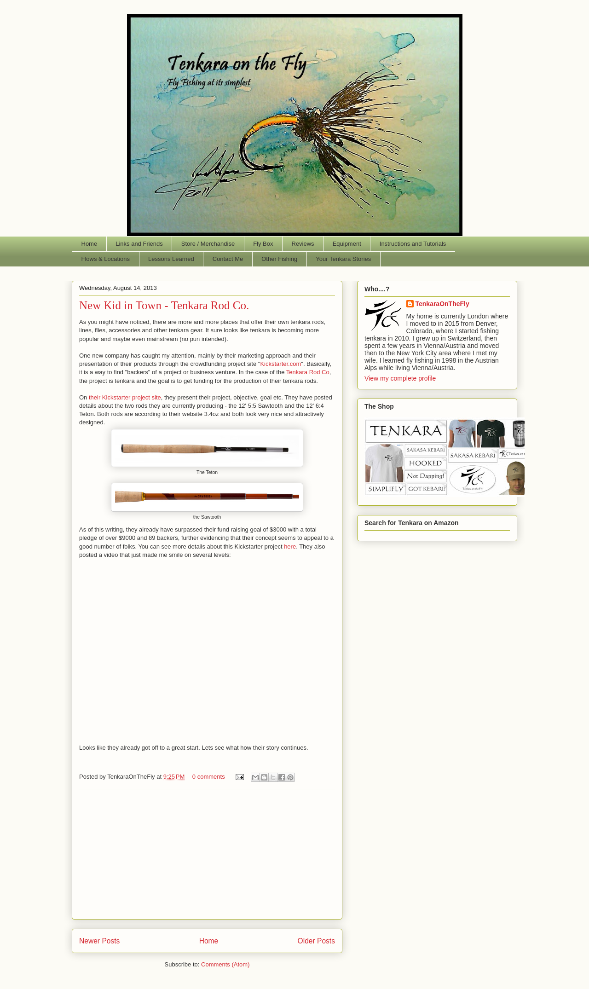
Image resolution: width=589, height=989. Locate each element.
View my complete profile (400, 378)
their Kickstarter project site (125, 397)
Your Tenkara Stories (343, 258)
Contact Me (228, 258)
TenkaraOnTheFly (442, 303)
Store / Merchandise (208, 243)
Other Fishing (279, 258)
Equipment (347, 243)
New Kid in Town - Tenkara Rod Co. (164, 305)
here (290, 546)
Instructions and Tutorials (413, 243)
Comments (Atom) (225, 964)
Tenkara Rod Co (307, 372)
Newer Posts (99, 941)
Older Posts (316, 941)
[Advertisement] (207, 854)
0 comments (208, 776)
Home (89, 243)
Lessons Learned (171, 258)
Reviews (303, 243)
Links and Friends (139, 243)
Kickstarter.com (280, 363)
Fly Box (263, 243)
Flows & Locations (105, 258)
